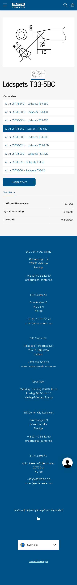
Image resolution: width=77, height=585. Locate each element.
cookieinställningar (38, 561)
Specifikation (9, 192)
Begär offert (19, 182)
